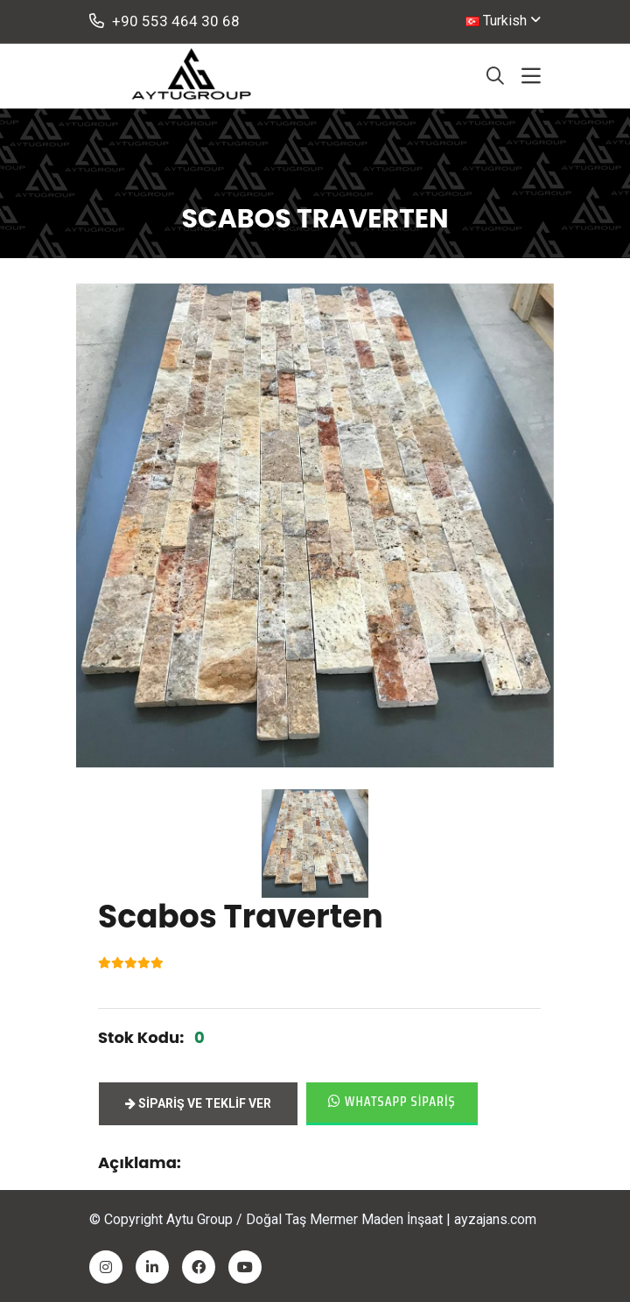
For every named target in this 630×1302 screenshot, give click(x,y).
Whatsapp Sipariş (392, 1101)
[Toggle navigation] (531, 76)
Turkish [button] (496, 20)
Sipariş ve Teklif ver (198, 1103)
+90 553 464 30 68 (164, 21)
